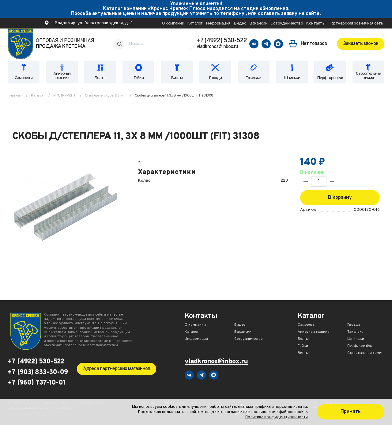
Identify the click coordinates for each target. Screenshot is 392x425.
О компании (173, 23)
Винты (177, 78)
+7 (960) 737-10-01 (36, 383)
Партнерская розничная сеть (355, 23)
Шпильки (292, 78)
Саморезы (23, 78)
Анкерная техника (61, 76)
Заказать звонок (360, 44)
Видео (240, 23)
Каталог (195, 23)
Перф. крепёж (330, 78)
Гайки (139, 78)
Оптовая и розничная (65, 44)
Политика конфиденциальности (276, 417)
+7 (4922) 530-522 (222, 41)
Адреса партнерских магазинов (116, 369)
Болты (100, 78)
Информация (218, 23)
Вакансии (258, 23)
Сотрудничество (286, 23)
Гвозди (215, 78)
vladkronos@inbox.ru (217, 47)
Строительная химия (368, 76)
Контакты (315, 23)
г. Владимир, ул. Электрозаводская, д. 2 (92, 23)
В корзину (340, 198)
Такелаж (253, 78)
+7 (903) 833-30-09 (38, 372)
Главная (15, 95)
